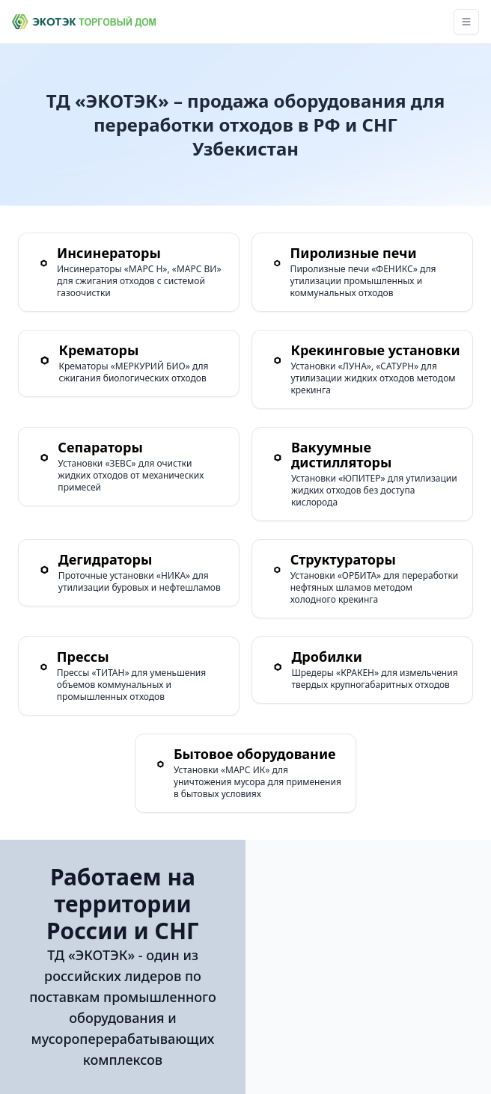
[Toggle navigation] (466, 21)
